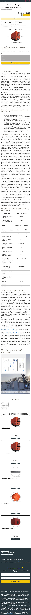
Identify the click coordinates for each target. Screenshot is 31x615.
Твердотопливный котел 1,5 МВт (9, 528)
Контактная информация (6, 8)
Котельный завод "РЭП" (8, 329)
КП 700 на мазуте (5, 503)
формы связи (10, 613)
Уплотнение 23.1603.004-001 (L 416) (9, 478)
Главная (3, 24)
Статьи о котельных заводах (16, 7)
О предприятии (5, 1)
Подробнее (15, 438)
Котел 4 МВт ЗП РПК (6, 453)
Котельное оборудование (15, 5)
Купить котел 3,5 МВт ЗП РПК (14, 332)
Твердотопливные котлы (20, 24)
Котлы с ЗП (3, 26)
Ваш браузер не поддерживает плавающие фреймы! (15, 374)
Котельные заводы (5, 7)
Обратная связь (5, 3)
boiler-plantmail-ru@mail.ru (23, 562)
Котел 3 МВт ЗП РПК (6, 428)
